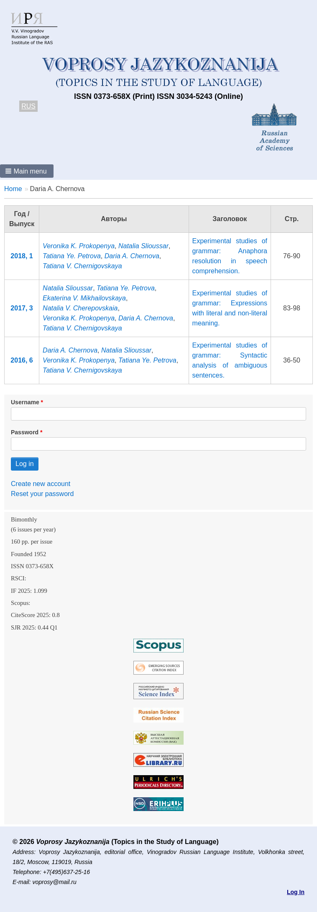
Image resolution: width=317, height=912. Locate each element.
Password (24, 432)
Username (25, 402)
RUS (28, 106)
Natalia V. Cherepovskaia (80, 308)
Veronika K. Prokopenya (79, 245)
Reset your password (42, 493)
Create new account (40, 483)
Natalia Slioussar (143, 245)
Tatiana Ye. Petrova (72, 255)
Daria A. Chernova (132, 255)
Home (13, 188)
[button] (27, 171)
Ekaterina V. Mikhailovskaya (84, 298)
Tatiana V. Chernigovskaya (82, 266)
